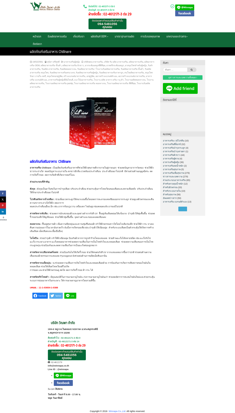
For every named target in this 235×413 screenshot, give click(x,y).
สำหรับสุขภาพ (169, 194)
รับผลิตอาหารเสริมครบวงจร (62, 72)
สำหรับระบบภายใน (172, 191)
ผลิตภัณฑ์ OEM (99, 36)
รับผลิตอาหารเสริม (57, 36)
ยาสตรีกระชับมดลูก (115, 65)
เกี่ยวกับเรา (78, 36)
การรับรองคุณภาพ (150, 36)
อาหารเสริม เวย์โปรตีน (173, 140)
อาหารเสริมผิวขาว (171, 155)
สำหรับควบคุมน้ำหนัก (173, 184)
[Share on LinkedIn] (3, 212)
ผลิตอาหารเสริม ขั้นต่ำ (51, 65)
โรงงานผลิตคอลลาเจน (135, 80)
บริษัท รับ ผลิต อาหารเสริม (116, 62)
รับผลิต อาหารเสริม (50, 69)
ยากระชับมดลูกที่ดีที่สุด (95, 65)
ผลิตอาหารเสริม (136, 62)
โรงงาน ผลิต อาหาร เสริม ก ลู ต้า (109, 80)
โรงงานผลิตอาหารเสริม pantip (59, 83)
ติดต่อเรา (37, 43)
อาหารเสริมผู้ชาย (171, 158)
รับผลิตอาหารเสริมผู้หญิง (87, 72)
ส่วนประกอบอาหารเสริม (174, 180)
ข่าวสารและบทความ (172, 176)
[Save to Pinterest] (3, 206)
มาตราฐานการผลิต (124, 36)
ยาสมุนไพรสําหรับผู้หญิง (136, 65)
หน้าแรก (37, 36)
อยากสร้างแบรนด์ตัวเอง (106, 76)
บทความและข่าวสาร (177, 36)
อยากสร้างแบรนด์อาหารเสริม (131, 76)
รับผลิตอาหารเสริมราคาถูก (111, 72)
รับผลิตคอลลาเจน (68, 69)
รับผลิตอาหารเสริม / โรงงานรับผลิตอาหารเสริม (98, 69)
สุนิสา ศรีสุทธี (53, 62)
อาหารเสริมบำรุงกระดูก (174, 148)
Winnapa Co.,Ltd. (117, 411)
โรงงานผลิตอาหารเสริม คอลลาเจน (90, 83)
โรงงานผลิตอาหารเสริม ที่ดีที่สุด (121, 83)
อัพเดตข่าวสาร (170, 198)
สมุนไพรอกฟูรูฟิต (54, 76)
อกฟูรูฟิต (90, 76)
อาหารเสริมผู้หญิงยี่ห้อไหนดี (60, 80)
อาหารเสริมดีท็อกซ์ (172, 144)
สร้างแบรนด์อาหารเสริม (74, 76)
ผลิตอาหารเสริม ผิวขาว (73, 65)
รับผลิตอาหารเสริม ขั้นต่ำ (132, 69)
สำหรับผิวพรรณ (170, 187)
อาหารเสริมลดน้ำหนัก (173, 166)
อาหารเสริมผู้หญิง (72, 62)
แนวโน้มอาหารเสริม (83, 80)
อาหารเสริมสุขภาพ (172, 169)
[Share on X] (3, 200)
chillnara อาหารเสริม (93, 62)
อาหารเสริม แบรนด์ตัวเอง (175, 202)
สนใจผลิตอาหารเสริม (134, 72)
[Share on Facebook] (3, 194)
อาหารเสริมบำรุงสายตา (174, 151)
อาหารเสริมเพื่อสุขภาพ (173, 173)
